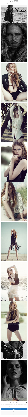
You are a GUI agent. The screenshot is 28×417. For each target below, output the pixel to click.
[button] (26, 402)
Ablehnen (14, 411)
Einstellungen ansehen (14, 414)
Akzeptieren (14, 409)
